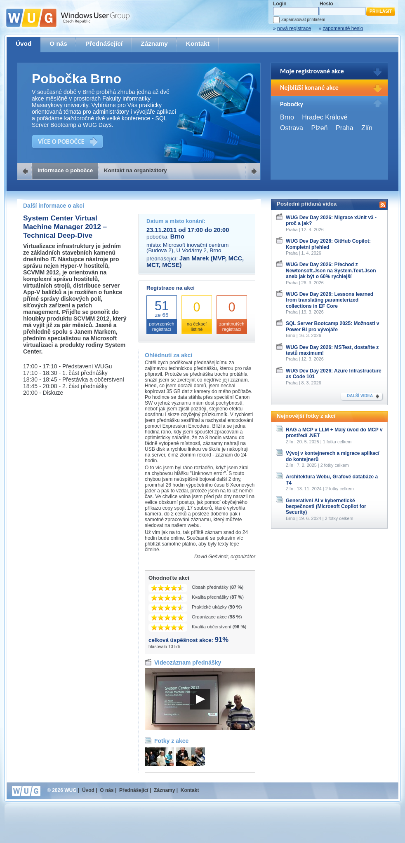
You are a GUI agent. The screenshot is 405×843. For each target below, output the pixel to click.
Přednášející (103, 43)
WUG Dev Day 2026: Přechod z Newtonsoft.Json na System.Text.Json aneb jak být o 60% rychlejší (331, 270)
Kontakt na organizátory (135, 170)
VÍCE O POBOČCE (61, 141)
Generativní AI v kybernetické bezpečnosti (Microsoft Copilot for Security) (326, 506)
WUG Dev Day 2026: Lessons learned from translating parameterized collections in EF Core (329, 300)
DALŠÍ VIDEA (360, 395)
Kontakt (198, 43)
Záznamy (154, 43)
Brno (287, 117)
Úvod (23, 43)
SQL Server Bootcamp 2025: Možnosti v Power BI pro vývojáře (332, 326)
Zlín (366, 127)
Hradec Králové (324, 117)
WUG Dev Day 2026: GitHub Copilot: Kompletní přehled (328, 244)
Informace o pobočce (65, 170)
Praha (344, 127)
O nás (58, 43)
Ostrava (291, 127)
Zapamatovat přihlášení (303, 19)
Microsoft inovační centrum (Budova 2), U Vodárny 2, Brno (187, 247)
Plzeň (319, 127)
